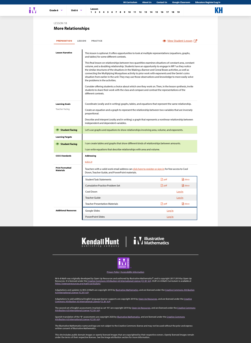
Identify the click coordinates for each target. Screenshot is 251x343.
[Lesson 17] (167, 12)
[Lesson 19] (178, 12)
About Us (146, 2)
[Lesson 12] (140, 12)
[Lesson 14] (151, 12)
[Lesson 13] (145, 12)
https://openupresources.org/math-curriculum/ (78, 283)
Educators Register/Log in (207, 2)
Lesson (81, 40)
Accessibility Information (132, 272)
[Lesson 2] (95, 12)
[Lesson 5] (108, 12)
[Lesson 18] (173, 12)
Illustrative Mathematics (127, 289)
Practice (96, 40)
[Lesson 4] (104, 12)
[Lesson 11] (135, 12)
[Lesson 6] (112, 12)
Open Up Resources (147, 298)
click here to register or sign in (148, 168)
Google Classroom (181, 2)
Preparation (64, 40)
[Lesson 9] (124, 12)
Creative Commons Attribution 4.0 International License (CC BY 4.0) (119, 281)
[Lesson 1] (91, 12)
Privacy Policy (113, 272)
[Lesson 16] (162, 12)
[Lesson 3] (99, 12)
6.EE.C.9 (88, 162)
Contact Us (162, 2)
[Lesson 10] (129, 12)
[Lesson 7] (116, 12)
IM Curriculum (130, 2)
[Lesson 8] (120, 12)
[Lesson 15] (156, 12)
